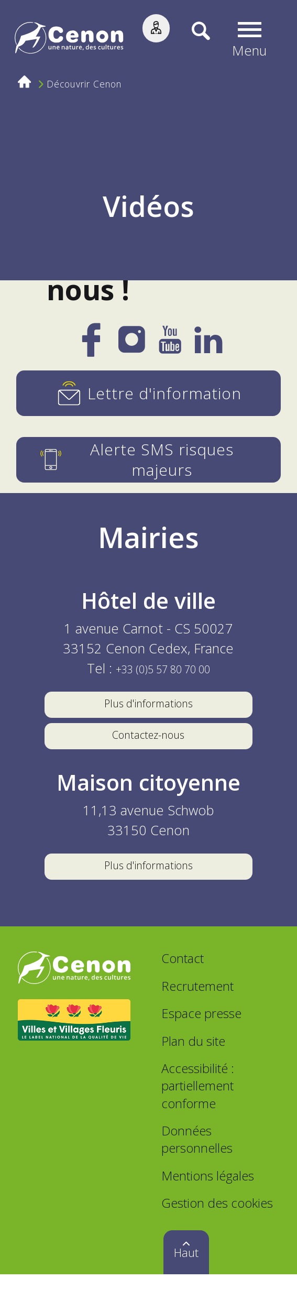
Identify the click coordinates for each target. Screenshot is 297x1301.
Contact (182, 985)
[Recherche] (194, 39)
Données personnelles (197, 1166)
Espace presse (201, 1040)
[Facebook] (91, 347)
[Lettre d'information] (148, 393)
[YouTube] (170, 345)
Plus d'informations (148, 707)
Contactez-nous (148, 747)
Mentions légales (207, 1202)
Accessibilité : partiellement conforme (197, 1113)
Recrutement (197, 1012)
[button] (253, 40)
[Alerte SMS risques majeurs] (148, 460)
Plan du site (193, 1067)
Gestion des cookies (217, 1229)
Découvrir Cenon (87, 85)
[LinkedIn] (208, 345)
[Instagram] (131, 344)
